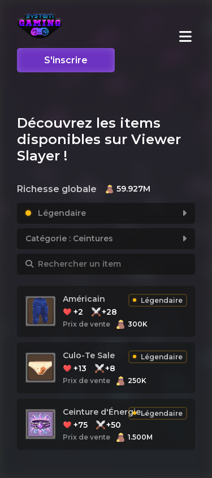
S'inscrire (66, 60)
